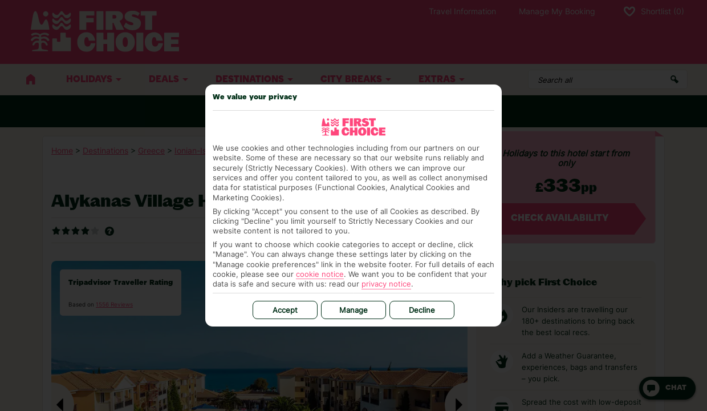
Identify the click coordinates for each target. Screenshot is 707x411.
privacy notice (386, 283)
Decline (422, 310)
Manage (353, 310)
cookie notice (320, 274)
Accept (285, 310)
